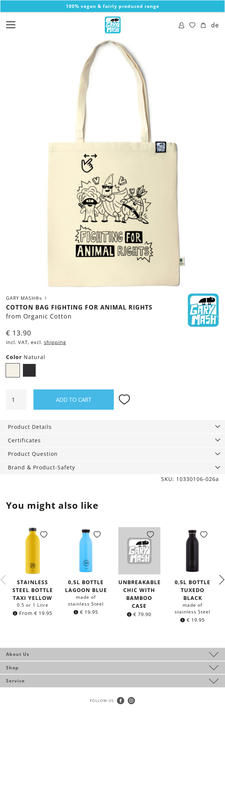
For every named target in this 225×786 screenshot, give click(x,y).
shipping (55, 342)
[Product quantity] (16, 399)
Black (29, 370)
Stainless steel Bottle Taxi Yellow (32, 590)
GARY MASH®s (27, 298)
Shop (12, 667)
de (215, 25)
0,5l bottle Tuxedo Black (192, 590)
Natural (13, 370)
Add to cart (73, 399)
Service (15, 681)
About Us (17, 654)
